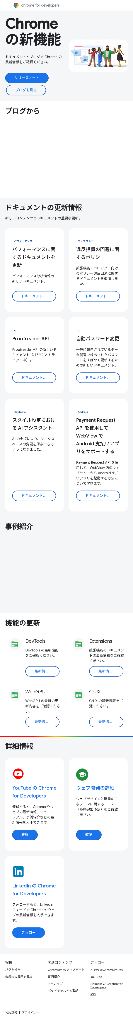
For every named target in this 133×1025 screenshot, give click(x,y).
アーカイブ (55, 984)
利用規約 (11, 1012)
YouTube (96, 977)
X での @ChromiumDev (106, 970)
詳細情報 (19, 746)
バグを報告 (12, 970)
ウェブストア (86, 241)
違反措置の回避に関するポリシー (97, 253)
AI (15, 330)
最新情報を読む (47, 671)
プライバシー (31, 1012)
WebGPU (35, 692)
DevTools (20, 411)
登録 (25, 835)
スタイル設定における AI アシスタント (33, 424)
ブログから (22, 111)
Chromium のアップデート (66, 970)
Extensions (100, 641)
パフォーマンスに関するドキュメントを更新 (33, 257)
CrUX (95, 692)
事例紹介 (19, 526)
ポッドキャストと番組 (63, 991)
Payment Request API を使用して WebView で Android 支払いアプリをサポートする (97, 436)
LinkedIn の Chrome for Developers (106, 985)
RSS (93, 994)
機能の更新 (22, 623)
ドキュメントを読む (37, 296)
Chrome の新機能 (33, 31)
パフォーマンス (23, 241)
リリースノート (26, 78)
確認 (88, 835)
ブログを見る (26, 90)
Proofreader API (30, 339)
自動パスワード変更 (97, 339)
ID (79, 330)
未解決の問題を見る (19, 977)
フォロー (28, 932)
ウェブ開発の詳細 (95, 788)
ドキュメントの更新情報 (43, 207)
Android (83, 411)
